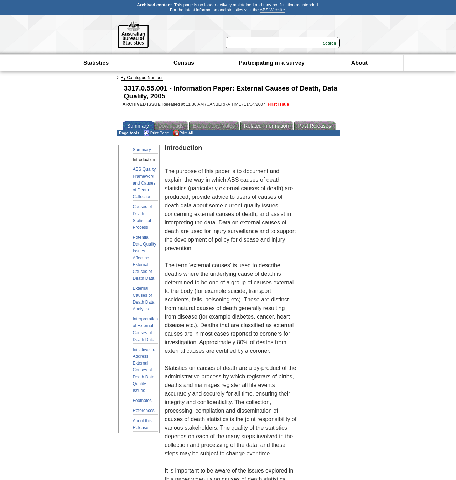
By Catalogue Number (142, 77)
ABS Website (272, 9)
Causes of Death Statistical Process (142, 217)
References (144, 410)
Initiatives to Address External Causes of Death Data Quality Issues (144, 370)
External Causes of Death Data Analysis (144, 298)
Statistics (96, 63)
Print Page (156, 133)
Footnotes (142, 400)
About (359, 63)
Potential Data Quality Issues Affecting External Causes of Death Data (144, 258)
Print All (183, 133)
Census (183, 63)
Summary (142, 149)
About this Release (142, 424)
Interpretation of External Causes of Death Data (145, 329)
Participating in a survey (272, 63)
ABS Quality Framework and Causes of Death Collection (144, 183)
